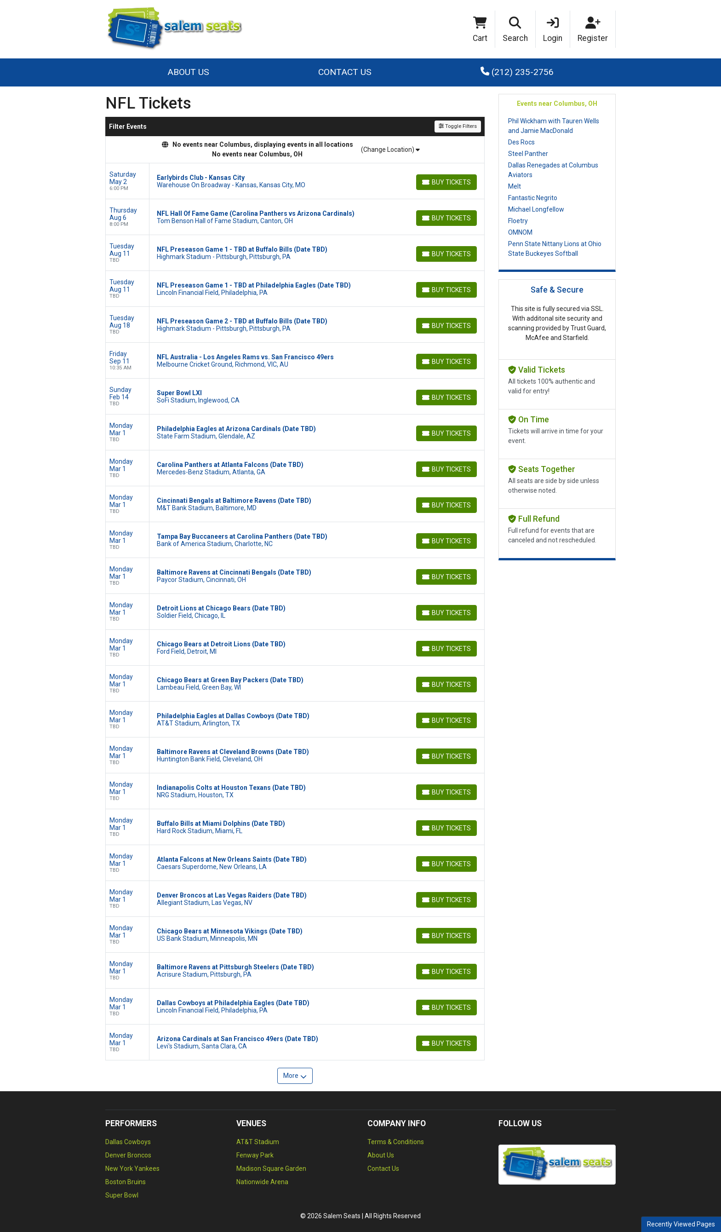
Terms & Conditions (395, 1142)
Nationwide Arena (262, 1182)
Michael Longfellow (536, 209)
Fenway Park (255, 1155)
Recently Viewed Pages (681, 1224)
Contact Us (345, 72)
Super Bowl (121, 1195)
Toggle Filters (458, 126)
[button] (515, 29)
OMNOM (520, 232)
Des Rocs (521, 142)
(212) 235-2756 (517, 72)
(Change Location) (390, 149)
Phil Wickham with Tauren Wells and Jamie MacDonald (553, 125)
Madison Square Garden (271, 1168)
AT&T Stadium (257, 1142)
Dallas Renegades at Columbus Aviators (553, 169)
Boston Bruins (125, 1182)
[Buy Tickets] (446, 182)
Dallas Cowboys (128, 1142)
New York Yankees (132, 1168)
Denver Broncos (128, 1155)
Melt (514, 186)
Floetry (518, 221)
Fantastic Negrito (532, 197)
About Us (188, 72)
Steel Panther (528, 153)
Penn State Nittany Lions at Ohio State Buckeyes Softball (554, 248)
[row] (295, 181)
